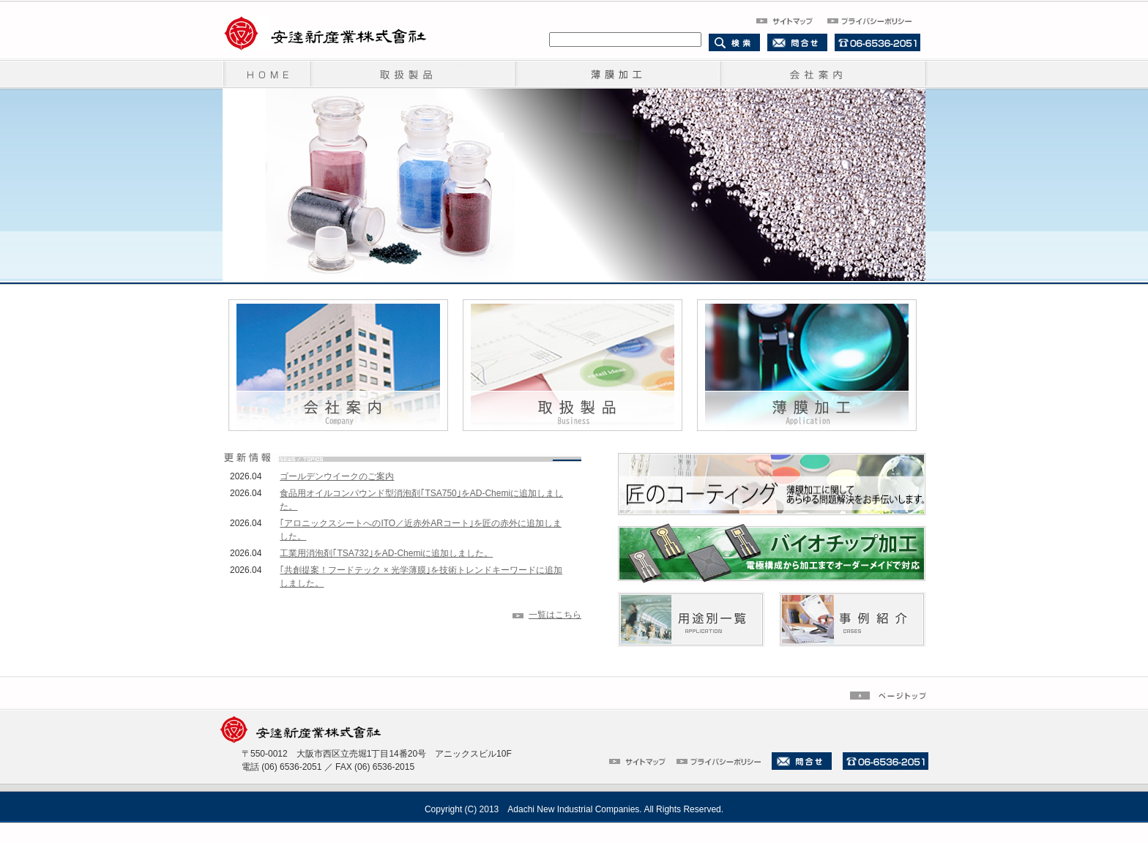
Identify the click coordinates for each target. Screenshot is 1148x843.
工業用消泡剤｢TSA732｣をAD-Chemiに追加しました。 (386, 553)
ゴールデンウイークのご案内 (337, 476)
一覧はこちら (555, 615)
